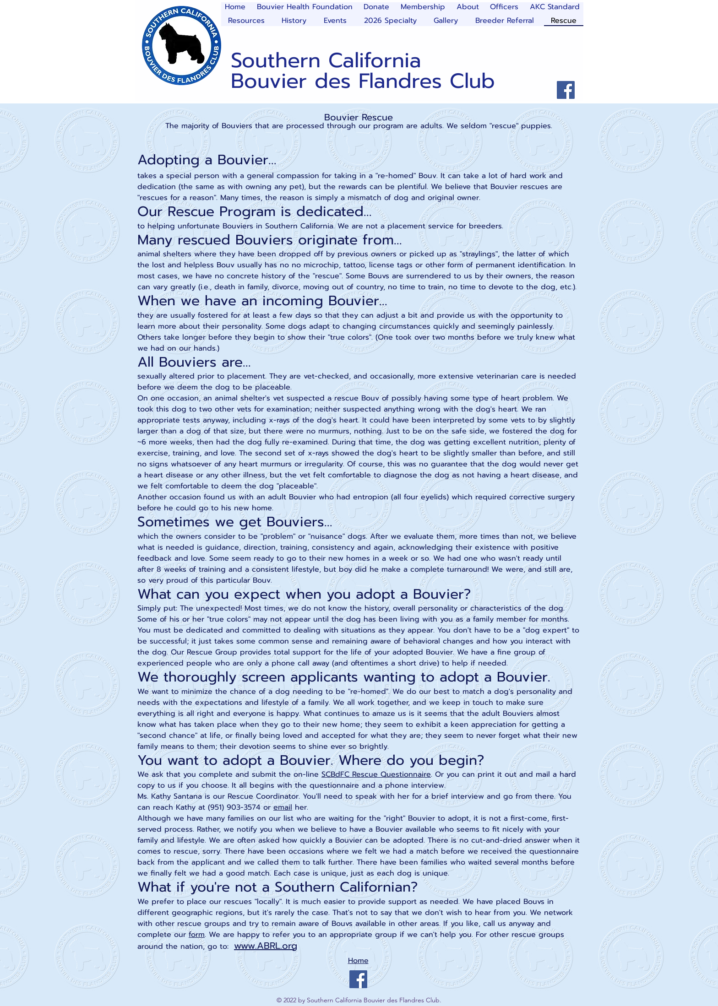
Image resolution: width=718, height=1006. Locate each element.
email (282, 807)
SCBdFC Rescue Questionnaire (376, 774)
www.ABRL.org (265, 945)
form (197, 934)
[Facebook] (566, 90)
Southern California (326, 60)
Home (358, 960)
